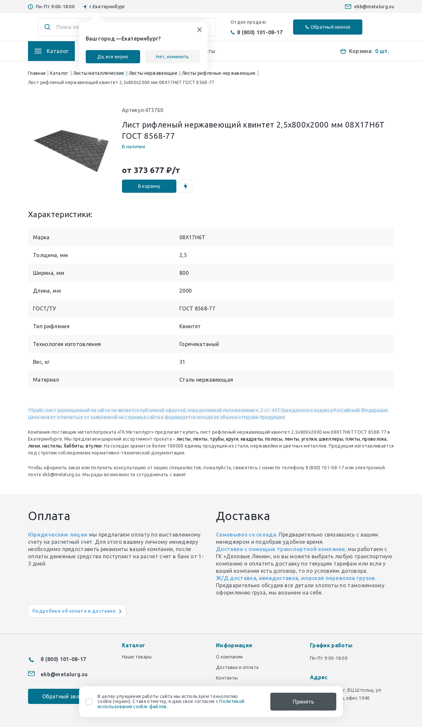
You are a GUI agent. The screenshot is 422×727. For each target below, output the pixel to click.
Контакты (227, 678)
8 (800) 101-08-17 (256, 32)
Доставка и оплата (237, 667)
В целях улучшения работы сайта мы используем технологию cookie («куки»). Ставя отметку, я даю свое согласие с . (171, 701)
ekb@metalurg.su (374, 6)
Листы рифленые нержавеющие (219, 73)
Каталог (59, 73)
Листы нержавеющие (153, 73)
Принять (303, 702)
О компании (229, 656)
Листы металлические (98, 73)
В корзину (149, 186)
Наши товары (137, 656)
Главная (36, 73)
